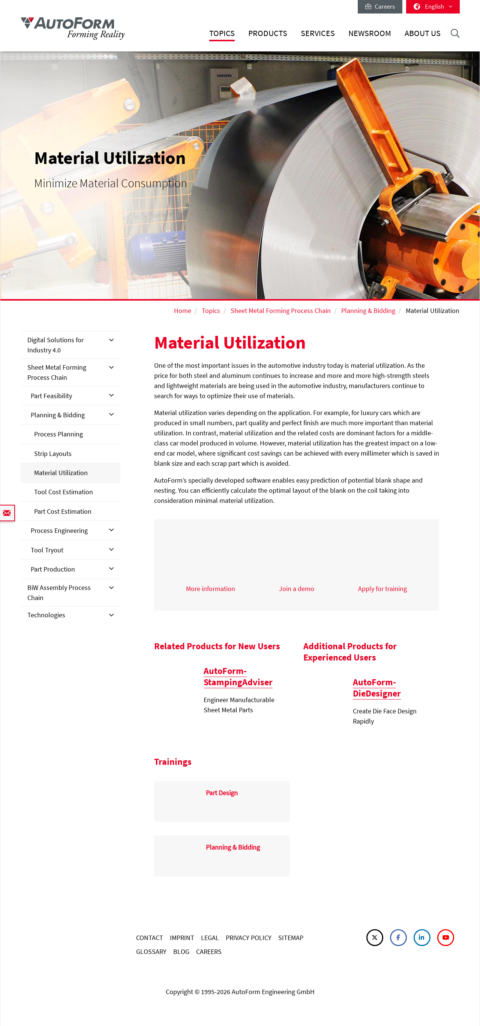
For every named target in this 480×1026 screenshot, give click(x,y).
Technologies (46, 615)
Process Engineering (59, 530)
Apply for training (382, 588)
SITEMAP (290, 937)
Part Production (53, 569)
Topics (222, 33)
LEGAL (210, 937)
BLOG (181, 951)
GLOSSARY (151, 951)
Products (267, 33)
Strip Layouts (53, 453)
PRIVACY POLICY (249, 937)
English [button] (433, 6)
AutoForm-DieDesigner (377, 687)
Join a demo (296, 588)
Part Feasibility (51, 395)
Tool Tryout (47, 550)
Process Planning (58, 434)
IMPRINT (182, 937)
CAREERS (209, 951)
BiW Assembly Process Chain (59, 592)
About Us (423, 33)
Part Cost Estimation (63, 511)
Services (318, 33)
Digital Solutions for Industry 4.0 (55, 344)
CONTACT (149, 937)
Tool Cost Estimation (63, 491)
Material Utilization (61, 472)
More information (210, 588)
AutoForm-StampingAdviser (238, 676)
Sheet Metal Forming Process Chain (281, 310)
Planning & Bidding (368, 310)
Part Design (222, 792)
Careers (380, 6)
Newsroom (369, 33)
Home (182, 310)
